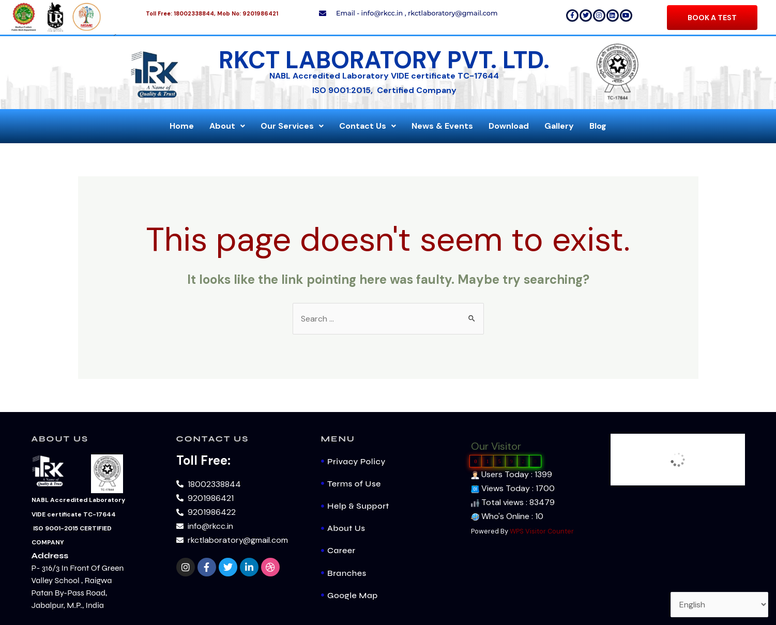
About (227, 125)
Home (182, 125)
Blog (597, 125)
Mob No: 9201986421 (247, 13)
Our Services (292, 125)
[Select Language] (719, 604)
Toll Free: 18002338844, (181, 13)
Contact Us (367, 125)
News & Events (442, 125)
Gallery (559, 125)
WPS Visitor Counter (542, 531)
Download (509, 125)
